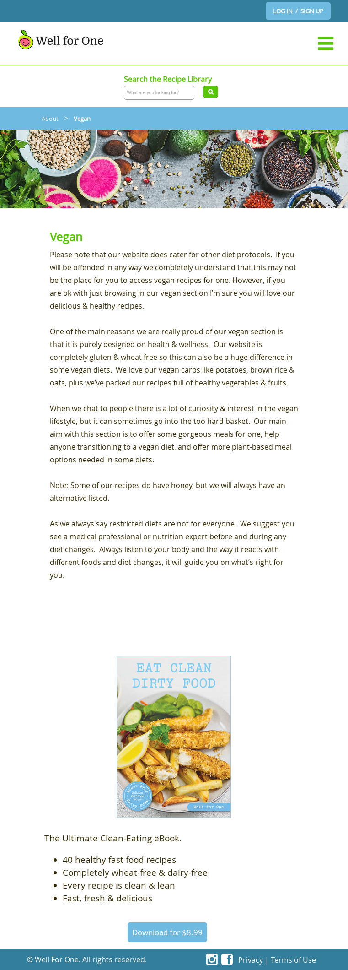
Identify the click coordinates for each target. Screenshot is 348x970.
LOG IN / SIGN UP (298, 11)
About (50, 118)
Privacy (250, 960)
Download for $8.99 (167, 932)
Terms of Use (293, 960)
